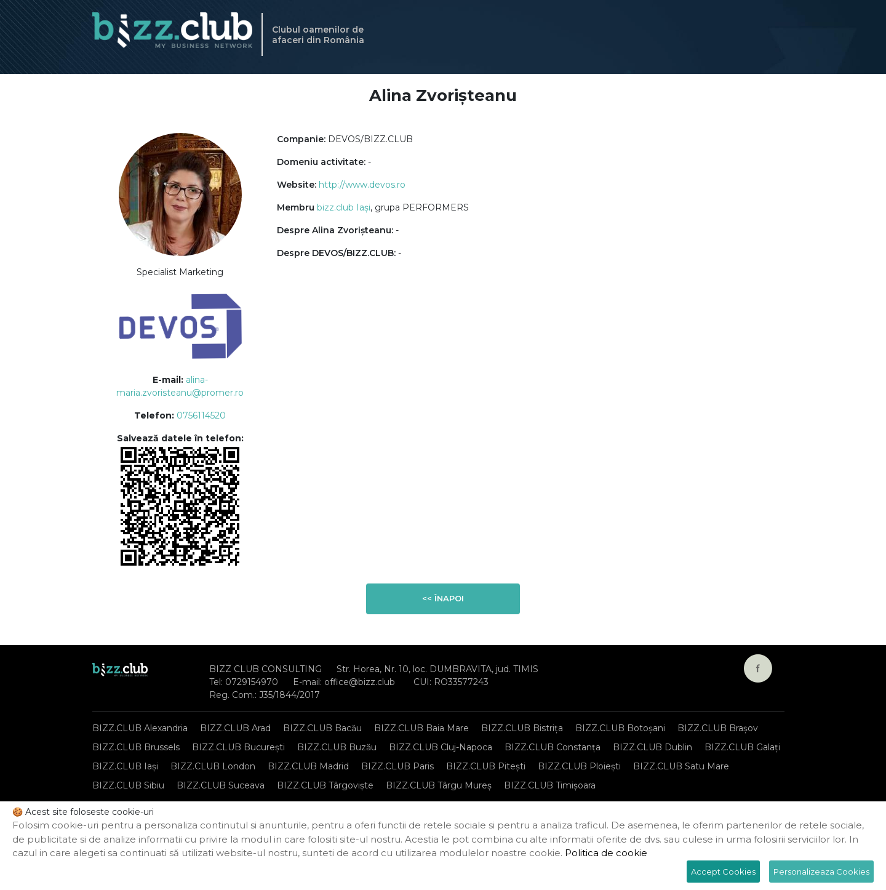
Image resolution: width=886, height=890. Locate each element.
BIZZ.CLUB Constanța (553, 747)
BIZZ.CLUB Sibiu (128, 785)
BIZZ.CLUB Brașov (717, 728)
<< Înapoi (443, 598)
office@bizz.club (359, 682)
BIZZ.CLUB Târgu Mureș (439, 785)
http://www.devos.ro (362, 184)
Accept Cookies (723, 871)
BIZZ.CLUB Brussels (136, 747)
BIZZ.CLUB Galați (742, 747)
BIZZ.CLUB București (238, 747)
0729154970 (251, 682)
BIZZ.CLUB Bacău (322, 728)
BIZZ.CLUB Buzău (337, 747)
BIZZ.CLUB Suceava (221, 785)
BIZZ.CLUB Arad (235, 728)
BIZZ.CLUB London (212, 766)
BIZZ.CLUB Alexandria (140, 728)
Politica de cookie (606, 853)
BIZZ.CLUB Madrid (308, 766)
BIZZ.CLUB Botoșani (620, 728)
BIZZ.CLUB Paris (397, 766)
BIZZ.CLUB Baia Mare (421, 728)
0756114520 (201, 415)
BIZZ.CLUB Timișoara (550, 785)
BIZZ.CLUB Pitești (485, 766)
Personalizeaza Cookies (821, 871)
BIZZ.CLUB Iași (125, 766)
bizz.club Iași (343, 207)
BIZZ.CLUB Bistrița (522, 728)
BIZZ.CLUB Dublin (652, 747)
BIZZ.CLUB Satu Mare (681, 766)
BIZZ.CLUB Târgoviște (325, 785)
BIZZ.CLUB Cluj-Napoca (440, 747)
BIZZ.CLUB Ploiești (579, 766)
